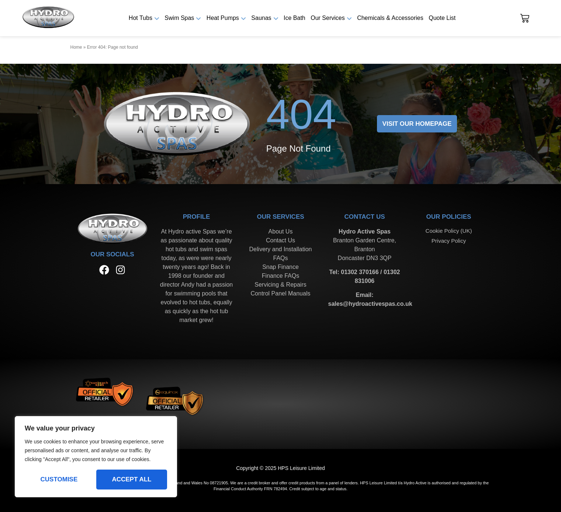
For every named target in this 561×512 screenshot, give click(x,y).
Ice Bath (294, 18)
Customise (59, 479)
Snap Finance (280, 267)
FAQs (280, 258)
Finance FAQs (280, 276)
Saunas (261, 18)
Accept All (131, 479)
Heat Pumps (223, 18)
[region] (96, 456)
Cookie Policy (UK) (449, 231)
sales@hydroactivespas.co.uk (370, 304)
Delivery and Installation (280, 249)
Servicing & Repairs (280, 284)
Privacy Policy (449, 241)
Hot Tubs (140, 18)
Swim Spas (179, 18)
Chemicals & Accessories (390, 18)
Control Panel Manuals (281, 293)
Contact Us (280, 240)
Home (76, 47)
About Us (281, 231)
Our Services (327, 18)
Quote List (442, 18)
